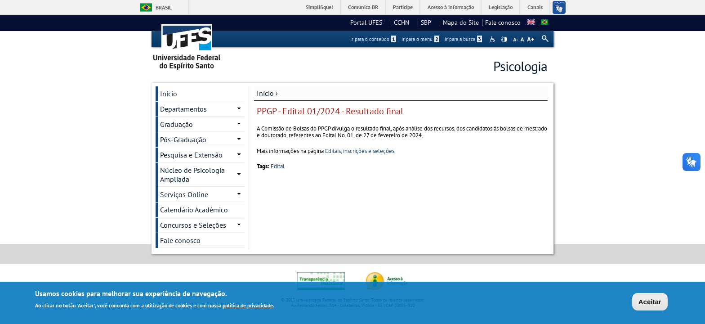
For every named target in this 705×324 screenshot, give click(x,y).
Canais (535, 7)
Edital (278, 166)
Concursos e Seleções (193, 225)
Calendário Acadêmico (194, 209)
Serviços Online (184, 194)
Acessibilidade (493, 39)
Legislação (501, 7)
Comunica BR (363, 7)
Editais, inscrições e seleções (359, 151)
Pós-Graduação (183, 139)
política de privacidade (248, 306)
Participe (403, 7)
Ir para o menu (420, 39)
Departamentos (183, 108)
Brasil (164, 7)
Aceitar (649, 303)
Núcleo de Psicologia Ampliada (192, 175)
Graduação (176, 124)
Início (265, 93)
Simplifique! (319, 7)
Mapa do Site (461, 22)
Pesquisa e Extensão (191, 154)
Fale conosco (503, 22)
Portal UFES (369, 22)
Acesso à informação (451, 7)
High (504, 39)
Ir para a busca (463, 39)
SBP (429, 22)
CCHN (404, 22)
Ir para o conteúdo (373, 39)
